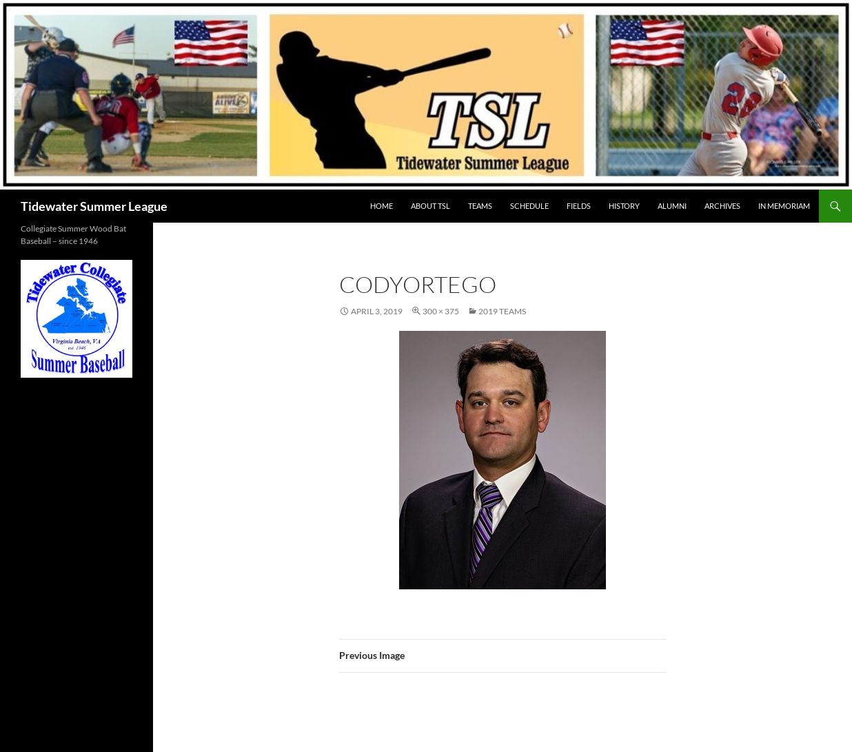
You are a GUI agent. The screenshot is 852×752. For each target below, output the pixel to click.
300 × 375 (441, 311)
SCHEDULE (529, 205)
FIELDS (579, 205)
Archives (722, 205)
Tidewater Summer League (94, 206)
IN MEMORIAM (784, 205)
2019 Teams (502, 311)
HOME (381, 205)
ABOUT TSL (430, 205)
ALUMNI (672, 205)
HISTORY (624, 205)
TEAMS (480, 205)
